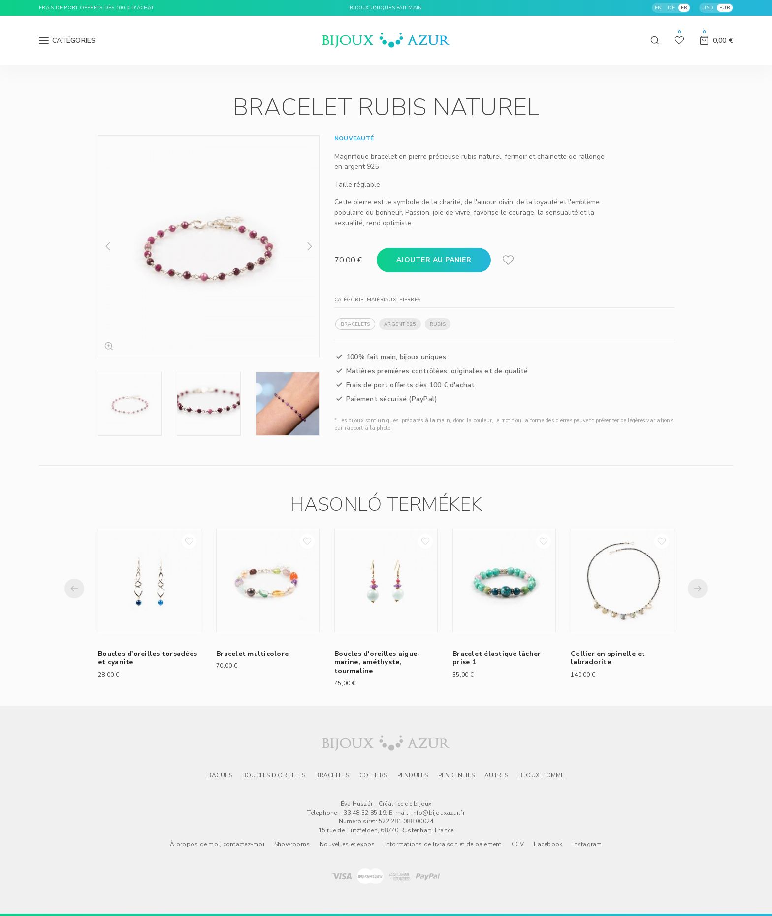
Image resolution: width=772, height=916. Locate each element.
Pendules (412, 775)
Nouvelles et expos (347, 844)
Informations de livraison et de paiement (443, 844)
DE (671, 7)
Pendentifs (456, 775)
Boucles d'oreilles (274, 775)
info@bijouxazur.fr (438, 813)
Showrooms (292, 844)
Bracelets (355, 324)
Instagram (587, 844)
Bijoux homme (541, 775)
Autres (496, 775)
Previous (108, 246)
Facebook (548, 844)
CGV (518, 844)
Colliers (373, 775)
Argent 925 (400, 324)
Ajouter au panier (434, 259)
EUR (724, 7)
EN (658, 7)
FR (684, 7)
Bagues (219, 775)
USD (707, 7)
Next (310, 246)
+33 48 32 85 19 (363, 813)
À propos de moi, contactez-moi (217, 844)
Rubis (438, 324)
